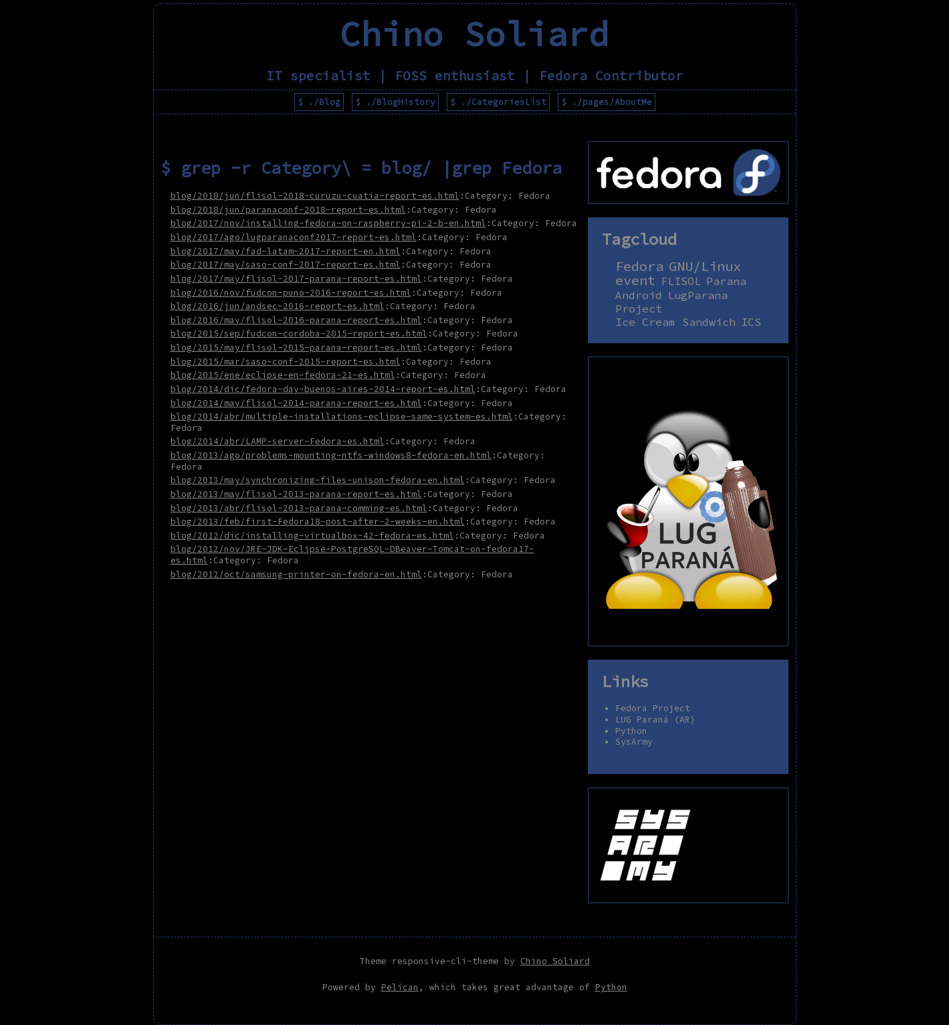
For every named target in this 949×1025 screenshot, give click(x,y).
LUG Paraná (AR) (655, 719)
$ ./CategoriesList (498, 101)
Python (631, 730)
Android (638, 295)
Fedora (639, 266)
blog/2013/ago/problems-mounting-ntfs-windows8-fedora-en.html (331, 455)
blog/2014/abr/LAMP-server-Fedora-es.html (278, 441)
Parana (726, 281)
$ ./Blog (319, 101)
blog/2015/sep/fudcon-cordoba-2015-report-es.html (299, 333)
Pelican (400, 987)
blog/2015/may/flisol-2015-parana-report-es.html (296, 347)
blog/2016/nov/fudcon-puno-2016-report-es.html (291, 292)
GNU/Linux (705, 266)
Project (638, 309)
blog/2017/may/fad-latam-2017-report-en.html (286, 251)
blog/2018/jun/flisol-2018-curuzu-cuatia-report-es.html (315, 195)
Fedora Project (652, 708)
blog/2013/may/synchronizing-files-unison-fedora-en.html (318, 479)
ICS (751, 322)
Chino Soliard (555, 960)
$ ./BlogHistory (395, 101)
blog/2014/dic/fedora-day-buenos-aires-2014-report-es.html (323, 388)
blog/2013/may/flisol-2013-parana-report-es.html (296, 493)
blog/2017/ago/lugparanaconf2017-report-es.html (294, 236)
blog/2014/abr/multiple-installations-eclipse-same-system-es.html (342, 416)
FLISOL (681, 281)
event (635, 280)
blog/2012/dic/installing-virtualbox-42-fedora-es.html (312, 535)
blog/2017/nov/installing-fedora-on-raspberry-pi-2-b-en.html (328, 222)
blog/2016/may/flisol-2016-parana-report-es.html (296, 319)
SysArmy (634, 741)
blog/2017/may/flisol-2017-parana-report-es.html (296, 278)
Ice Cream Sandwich (675, 322)
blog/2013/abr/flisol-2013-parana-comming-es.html (299, 507)
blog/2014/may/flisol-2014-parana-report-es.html (296, 402)
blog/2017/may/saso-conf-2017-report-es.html (286, 264)
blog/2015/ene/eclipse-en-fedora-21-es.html (283, 374)
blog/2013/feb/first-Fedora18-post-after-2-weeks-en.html (318, 521)
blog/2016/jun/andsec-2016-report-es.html (278, 305)
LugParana (697, 295)
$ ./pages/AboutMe (606, 101)
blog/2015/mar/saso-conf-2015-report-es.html (286, 361)
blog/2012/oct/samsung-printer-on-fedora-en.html (296, 574)
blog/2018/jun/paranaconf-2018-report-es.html (288, 209)
